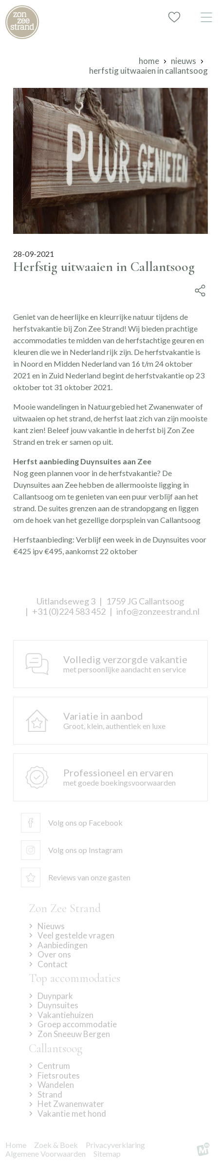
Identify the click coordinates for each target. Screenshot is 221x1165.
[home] (22, 22)
